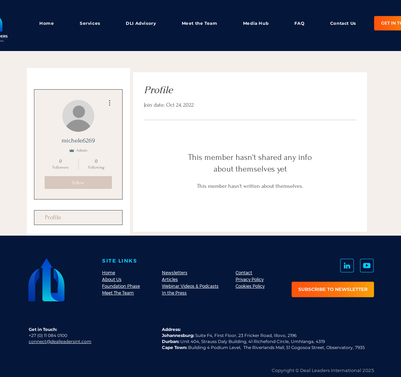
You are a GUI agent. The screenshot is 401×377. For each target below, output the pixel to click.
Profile (53, 217)
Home (108, 272)
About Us (112, 279)
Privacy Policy (250, 279)
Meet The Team (118, 293)
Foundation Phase (121, 286)
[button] (333, 289)
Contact (244, 272)
